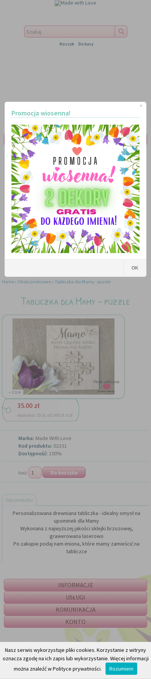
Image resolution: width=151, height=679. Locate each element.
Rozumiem (121, 668)
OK (135, 268)
